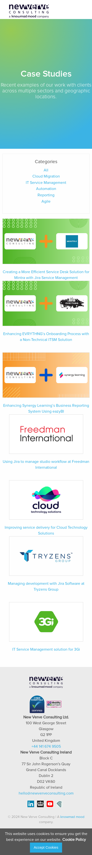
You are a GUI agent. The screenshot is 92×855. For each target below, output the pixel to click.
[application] (90, 854)
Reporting (46, 195)
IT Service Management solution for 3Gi (46, 649)
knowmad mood (72, 817)
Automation (46, 189)
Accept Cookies (46, 847)
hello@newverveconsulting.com (46, 793)
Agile (46, 201)
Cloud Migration (46, 176)
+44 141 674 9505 (46, 746)
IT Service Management (46, 183)
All (46, 170)
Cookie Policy (74, 840)
